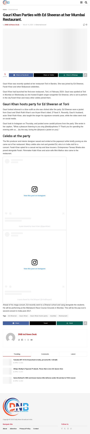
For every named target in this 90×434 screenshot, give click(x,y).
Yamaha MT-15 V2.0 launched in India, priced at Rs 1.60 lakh (35, 360)
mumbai (53, 316)
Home (5, 9)
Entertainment (13, 9)
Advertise (13, 429)
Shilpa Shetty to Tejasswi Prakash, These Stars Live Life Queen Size (38, 369)
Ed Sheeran (12, 316)
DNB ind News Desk (12, 25)
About (5, 429)
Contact (36, 429)
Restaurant (63, 316)
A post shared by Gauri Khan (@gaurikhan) (34, 226)
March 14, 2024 (28, 25)
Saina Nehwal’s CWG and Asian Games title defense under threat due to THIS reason (44, 378)
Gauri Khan (23, 316)
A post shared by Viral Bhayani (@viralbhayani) (34, 299)
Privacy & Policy (25, 429)
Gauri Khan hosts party (39, 316)
